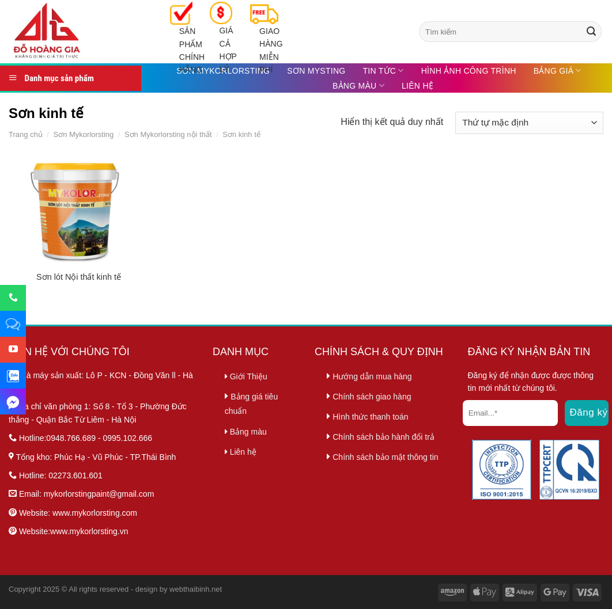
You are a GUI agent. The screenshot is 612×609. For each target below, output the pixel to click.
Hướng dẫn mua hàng (372, 376)
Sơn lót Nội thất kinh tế (78, 276)
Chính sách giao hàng (372, 396)
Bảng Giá (557, 70)
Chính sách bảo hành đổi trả (384, 436)
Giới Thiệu (246, 376)
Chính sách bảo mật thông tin (385, 457)
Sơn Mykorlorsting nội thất (168, 134)
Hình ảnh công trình (468, 70)
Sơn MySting (316, 70)
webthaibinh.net (195, 589)
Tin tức (382, 70)
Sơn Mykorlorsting (83, 134)
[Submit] (591, 31)
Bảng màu (358, 85)
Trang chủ (26, 134)
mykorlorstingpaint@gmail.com (99, 493)
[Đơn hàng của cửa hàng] (529, 123)
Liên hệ (417, 85)
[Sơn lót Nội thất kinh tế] (79, 211)
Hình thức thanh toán (370, 416)
